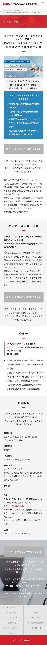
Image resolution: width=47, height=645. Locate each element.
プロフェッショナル (11, 617)
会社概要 (12, 622)
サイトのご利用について (12, 628)
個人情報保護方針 (35, 622)
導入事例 (35, 612)
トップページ (12, 607)
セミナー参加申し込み (14, 506)
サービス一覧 (12, 612)
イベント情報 (35, 617)
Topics (11, 633)
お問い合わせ (35, 628)
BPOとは (35, 607)
